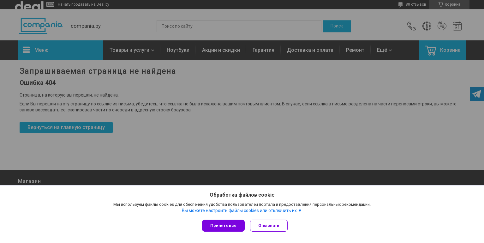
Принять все (223, 225)
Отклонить (269, 225)
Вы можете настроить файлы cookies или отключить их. (240, 211)
